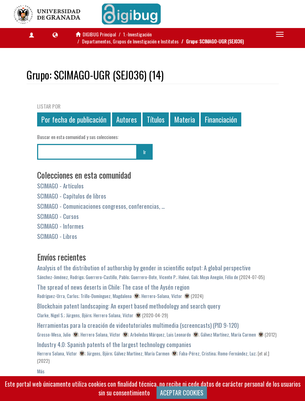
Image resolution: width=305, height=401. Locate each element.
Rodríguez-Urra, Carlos (57, 295)
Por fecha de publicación (73, 119)
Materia (184, 119)
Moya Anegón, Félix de (219, 277)
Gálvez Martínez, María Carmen (228, 334)
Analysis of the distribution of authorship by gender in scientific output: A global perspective (144, 267)
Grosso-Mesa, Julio (54, 334)
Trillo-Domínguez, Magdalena (106, 295)
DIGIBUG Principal (99, 34)
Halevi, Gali (188, 277)
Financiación (221, 119)
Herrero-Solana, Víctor (161, 295)
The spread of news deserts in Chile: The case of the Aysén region (113, 287)
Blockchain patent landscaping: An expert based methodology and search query (128, 306)
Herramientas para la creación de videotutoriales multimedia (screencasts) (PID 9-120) (137, 325)
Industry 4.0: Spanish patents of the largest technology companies (114, 344)
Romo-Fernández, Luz (237, 353)
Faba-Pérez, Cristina (197, 353)
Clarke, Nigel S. (50, 315)
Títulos (156, 119)
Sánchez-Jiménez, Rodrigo (60, 277)
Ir (144, 151)
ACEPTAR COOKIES (181, 392)
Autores (126, 119)
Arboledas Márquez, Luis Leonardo (160, 334)
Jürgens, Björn (78, 315)
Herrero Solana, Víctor (113, 315)
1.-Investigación (137, 34)
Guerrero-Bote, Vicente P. (153, 277)
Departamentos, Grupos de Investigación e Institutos (130, 41)
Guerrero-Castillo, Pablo (107, 277)
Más (40, 371)
